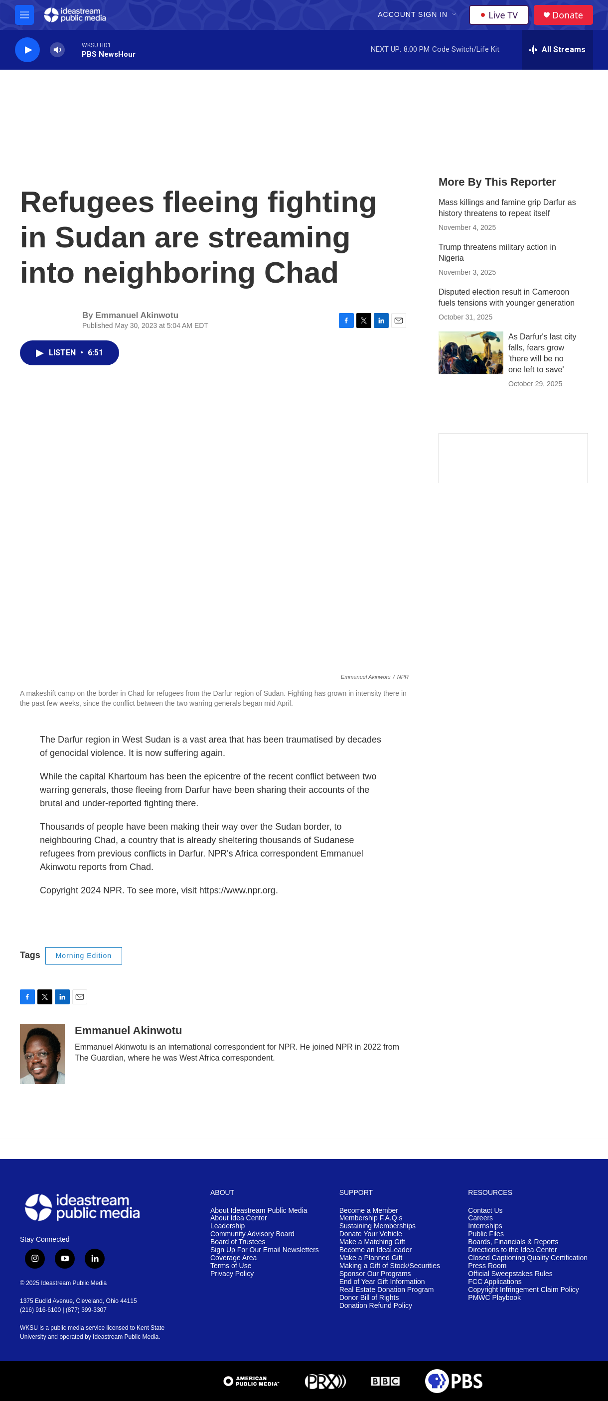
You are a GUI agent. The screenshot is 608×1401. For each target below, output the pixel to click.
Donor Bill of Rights (369, 1297)
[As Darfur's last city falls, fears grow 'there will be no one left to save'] (471, 352)
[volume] (57, 50)
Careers (480, 1218)
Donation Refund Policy (375, 1305)
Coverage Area (233, 1258)
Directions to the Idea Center (512, 1250)
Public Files (486, 1234)
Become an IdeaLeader (375, 1250)
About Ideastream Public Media (258, 1210)
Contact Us (485, 1210)
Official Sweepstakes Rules (510, 1274)
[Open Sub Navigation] (455, 15)
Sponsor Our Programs (375, 1274)
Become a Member (368, 1210)
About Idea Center (238, 1218)
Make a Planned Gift (371, 1258)
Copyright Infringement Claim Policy (523, 1289)
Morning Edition (84, 956)
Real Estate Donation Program (386, 1289)
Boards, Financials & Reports (513, 1242)
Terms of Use (230, 1266)
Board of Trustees (238, 1242)
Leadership (227, 1226)
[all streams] (557, 50)
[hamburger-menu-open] (24, 15)
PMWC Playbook (494, 1297)
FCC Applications (494, 1282)
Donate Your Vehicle (370, 1234)
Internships (485, 1226)
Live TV (499, 15)
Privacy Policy (232, 1274)
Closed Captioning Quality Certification (528, 1258)
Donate (567, 15)
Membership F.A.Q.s (371, 1218)
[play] (27, 50)
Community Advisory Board (252, 1234)
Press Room (487, 1266)
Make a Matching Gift (372, 1242)
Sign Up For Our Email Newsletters (264, 1250)
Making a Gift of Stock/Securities (389, 1266)
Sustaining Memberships (377, 1226)
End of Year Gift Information (382, 1282)
